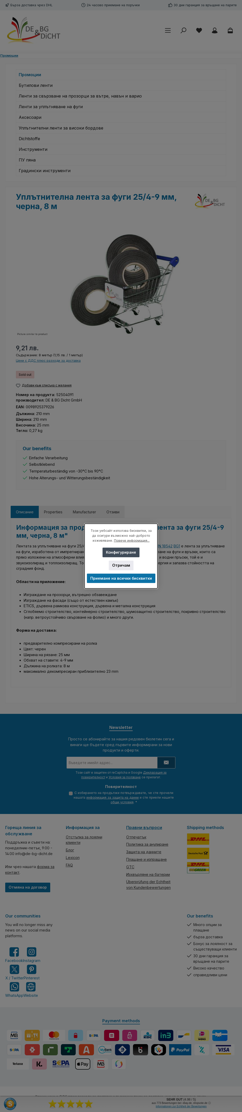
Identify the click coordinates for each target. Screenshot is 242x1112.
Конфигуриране (121, 552)
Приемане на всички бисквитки (121, 578)
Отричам (121, 565)
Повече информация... (132, 540)
